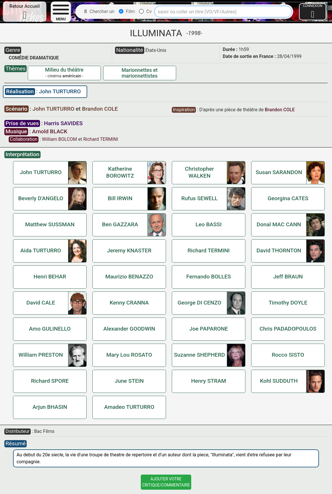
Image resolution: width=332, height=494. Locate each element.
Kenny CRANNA (129, 302)
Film (127, 11)
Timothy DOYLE (288, 302)
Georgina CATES (288, 198)
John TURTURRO (60, 91)
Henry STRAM (208, 381)
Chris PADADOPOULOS (288, 328)
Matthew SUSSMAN (50, 224)
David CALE (40, 302)
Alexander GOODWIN (129, 328)
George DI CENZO (199, 302)
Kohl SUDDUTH (279, 381)
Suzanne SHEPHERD (199, 354)
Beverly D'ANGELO (40, 198)
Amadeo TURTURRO (129, 407)
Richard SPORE (50, 381)
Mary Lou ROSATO (129, 354)
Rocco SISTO (288, 354)
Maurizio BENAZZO (129, 276)
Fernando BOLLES (208, 276)
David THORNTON (278, 250)
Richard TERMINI (100, 139)
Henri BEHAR (50, 276)
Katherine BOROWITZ (120, 172)
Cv (145, 11)
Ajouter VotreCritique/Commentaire (166, 482)
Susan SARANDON (279, 172)
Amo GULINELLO (50, 328)
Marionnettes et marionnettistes (139, 73)
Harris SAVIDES (63, 123)
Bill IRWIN (120, 198)
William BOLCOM (59, 139)
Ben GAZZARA (120, 224)
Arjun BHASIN (49, 407)
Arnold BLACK (49, 131)
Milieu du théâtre (64, 70)
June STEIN (129, 381)
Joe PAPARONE (208, 328)
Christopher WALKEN (199, 172)
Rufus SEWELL (199, 198)
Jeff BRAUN (288, 276)
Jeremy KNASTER (129, 250)
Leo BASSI (209, 224)
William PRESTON (41, 354)
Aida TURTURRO (40, 250)
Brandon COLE (100, 108)
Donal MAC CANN (279, 224)
